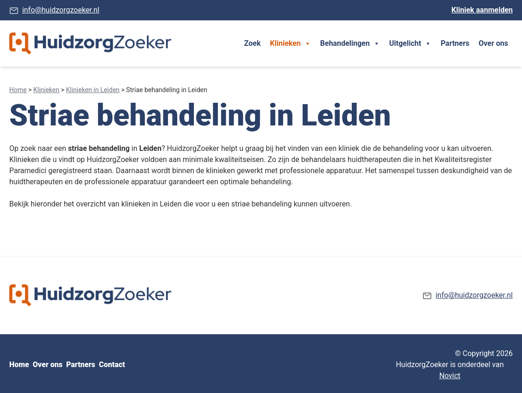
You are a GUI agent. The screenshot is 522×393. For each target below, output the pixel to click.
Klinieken (290, 43)
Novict (449, 375)
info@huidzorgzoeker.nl (60, 10)
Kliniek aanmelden (482, 10)
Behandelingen (350, 43)
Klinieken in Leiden (93, 90)
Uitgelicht (410, 43)
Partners (455, 43)
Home (18, 90)
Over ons (493, 43)
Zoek (252, 43)
